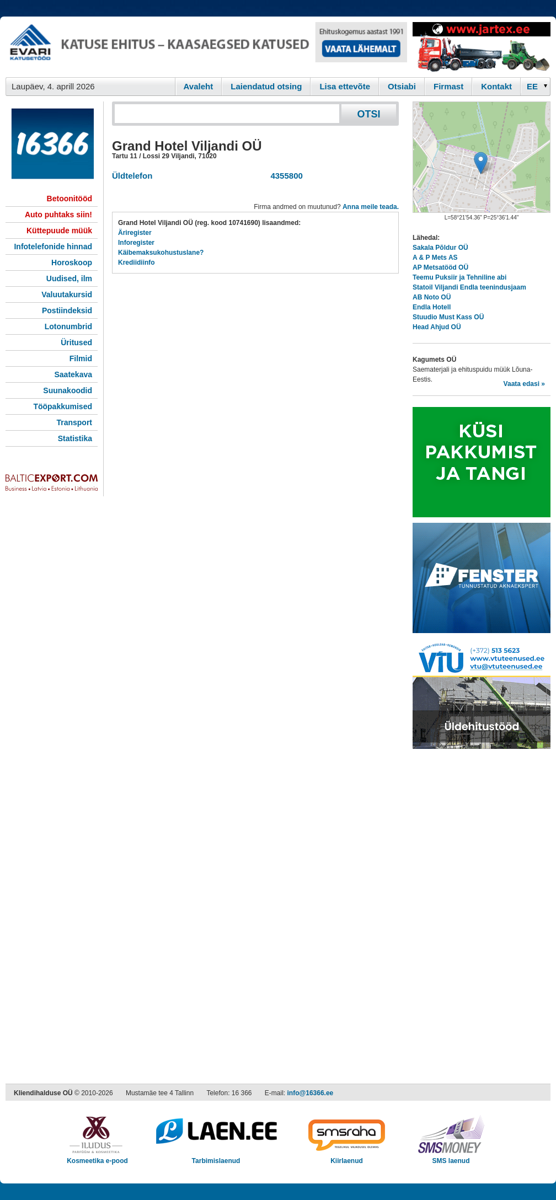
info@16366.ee (310, 1093)
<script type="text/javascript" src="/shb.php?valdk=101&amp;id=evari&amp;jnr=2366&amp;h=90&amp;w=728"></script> (206, 47)
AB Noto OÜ (432, 297)
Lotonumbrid (68, 326)
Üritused (76, 342)
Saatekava (73, 374)
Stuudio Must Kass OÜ (448, 317)
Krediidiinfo (136, 262)
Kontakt (496, 86)
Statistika (75, 438)
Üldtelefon (132, 175)
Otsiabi (402, 86)
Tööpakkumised (62, 406)
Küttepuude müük (59, 230)
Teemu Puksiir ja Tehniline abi (459, 277)
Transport (74, 422)
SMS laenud (451, 1157)
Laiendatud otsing (266, 86)
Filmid (81, 358)
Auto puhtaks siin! (58, 214)
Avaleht (198, 86)
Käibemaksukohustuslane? (161, 252)
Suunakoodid (67, 390)
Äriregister (135, 233)
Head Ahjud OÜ (437, 327)
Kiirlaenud (346, 1157)
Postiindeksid (67, 310)
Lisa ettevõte (344, 86)
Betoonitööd (69, 198)
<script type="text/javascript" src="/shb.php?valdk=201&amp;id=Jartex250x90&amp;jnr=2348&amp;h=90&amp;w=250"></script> (481, 47)
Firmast (448, 86)
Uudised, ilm (69, 278)
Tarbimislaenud (216, 1157)
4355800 (284, 175)
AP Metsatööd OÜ (440, 267)
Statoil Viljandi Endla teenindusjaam (469, 287)
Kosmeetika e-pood (97, 1157)
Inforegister (136, 243)
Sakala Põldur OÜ (440, 247)
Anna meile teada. (371, 207)
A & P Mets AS (435, 257)
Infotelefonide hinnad (53, 246)
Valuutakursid (66, 294)
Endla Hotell (432, 307)
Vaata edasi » (524, 384)
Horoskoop (71, 262)
